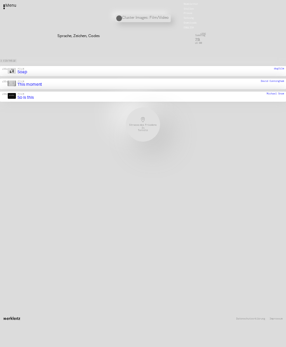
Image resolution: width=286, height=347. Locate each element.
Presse (188, 13)
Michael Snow (275, 94)
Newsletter (191, 3)
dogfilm (279, 68)
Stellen (189, 8)
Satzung (189, 18)
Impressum (276, 319)
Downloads (190, 23)
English (189, 27)
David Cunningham (272, 81)
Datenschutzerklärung (250, 319)
